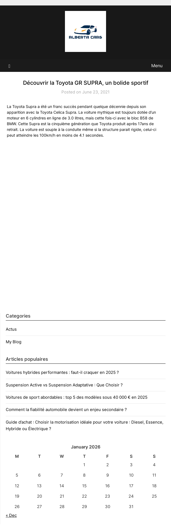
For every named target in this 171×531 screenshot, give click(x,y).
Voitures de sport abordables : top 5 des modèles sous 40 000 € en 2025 (76, 397)
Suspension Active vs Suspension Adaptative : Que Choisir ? (64, 385)
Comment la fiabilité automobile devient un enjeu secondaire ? (66, 409)
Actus (11, 329)
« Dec (11, 515)
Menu (157, 65)
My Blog (13, 341)
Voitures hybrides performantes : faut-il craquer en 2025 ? (62, 372)
